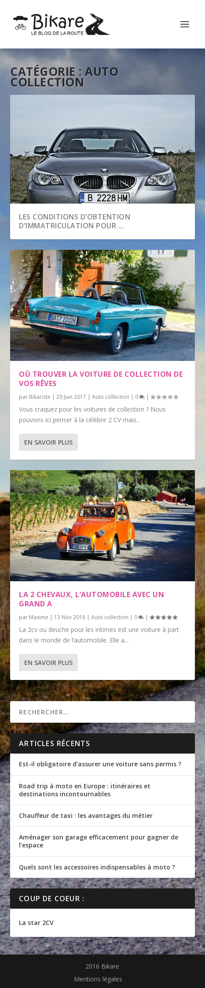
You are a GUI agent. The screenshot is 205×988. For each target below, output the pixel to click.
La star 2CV (36, 922)
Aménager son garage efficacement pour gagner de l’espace (98, 841)
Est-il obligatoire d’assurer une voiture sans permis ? (100, 764)
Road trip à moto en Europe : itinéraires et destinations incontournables (84, 790)
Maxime (38, 617)
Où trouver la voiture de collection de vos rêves (101, 378)
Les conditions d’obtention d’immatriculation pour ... (74, 221)
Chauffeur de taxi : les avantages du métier (86, 815)
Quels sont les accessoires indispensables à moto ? (97, 867)
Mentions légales (98, 979)
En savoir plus (48, 442)
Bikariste (40, 397)
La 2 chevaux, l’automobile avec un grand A (91, 599)
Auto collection (110, 397)
